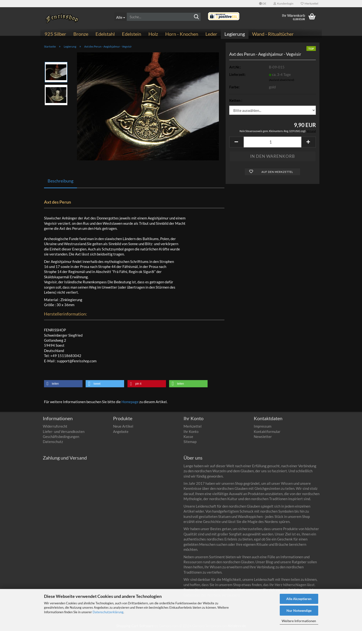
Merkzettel (309, 3)
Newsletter (263, 436)
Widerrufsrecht (55, 426)
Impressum (262, 426)
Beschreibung (60, 180)
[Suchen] (196, 17)
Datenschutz (53, 441)
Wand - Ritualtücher (273, 34)
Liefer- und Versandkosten (63, 431)
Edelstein (131, 34)
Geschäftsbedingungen (61, 436)
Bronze (80, 34)
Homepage (130, 402)
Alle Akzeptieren (298, 599)
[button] (262, 3)
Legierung (234, 34)
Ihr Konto (191, 431)
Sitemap (190, 441)
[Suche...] (120, 16)
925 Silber (55, 34)
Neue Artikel (123, 426)
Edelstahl (105, 34)
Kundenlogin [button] (283, 3)
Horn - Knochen (181, 34)
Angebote (120, 431)
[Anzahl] (272, 142)
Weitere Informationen (299, 621)
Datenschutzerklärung (108, 612)
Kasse (188, 436)
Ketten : (235, 100)
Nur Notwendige (298, 610)
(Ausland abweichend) (281, 79)
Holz (153, 34)
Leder (211, 34)
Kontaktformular (267, 431)
